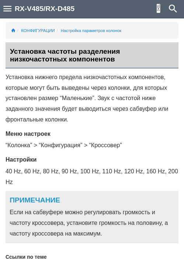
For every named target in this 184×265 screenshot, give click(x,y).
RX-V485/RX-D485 (44, 9)
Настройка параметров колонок (91, 30)
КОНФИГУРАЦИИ (38, 30)
